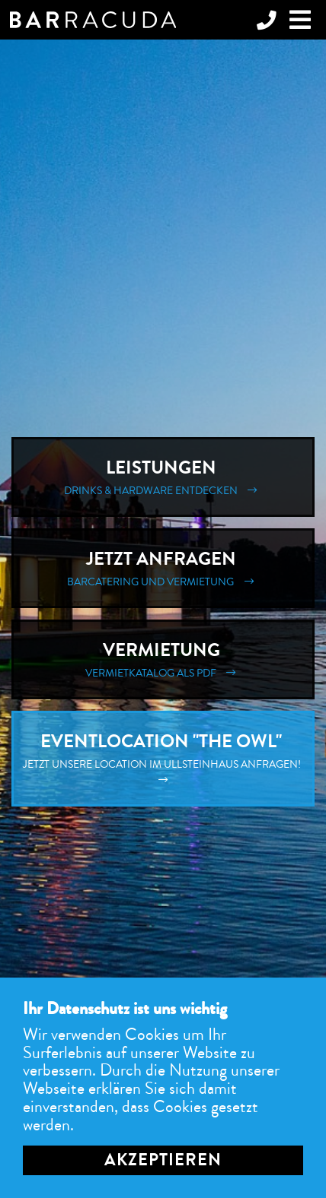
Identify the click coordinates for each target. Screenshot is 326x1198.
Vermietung (163, 659)
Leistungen (163, 477)
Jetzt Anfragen (163, 568)
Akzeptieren (163, 1160)
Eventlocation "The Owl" (163, 758)
